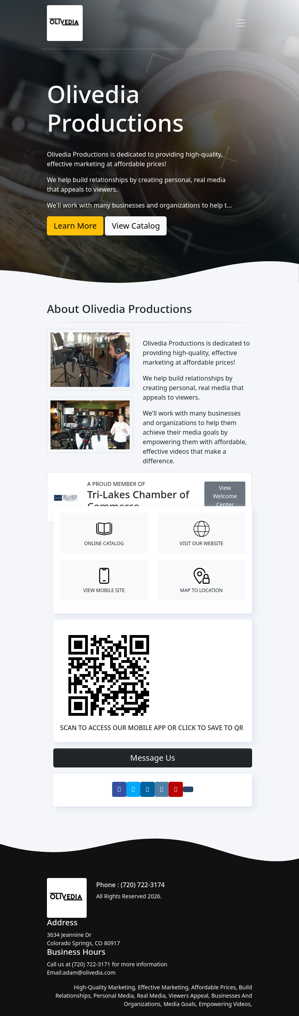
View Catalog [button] (136, 225)
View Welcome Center (225, 496)
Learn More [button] (75, 225)
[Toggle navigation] (241, 23)
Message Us (152, 757)
